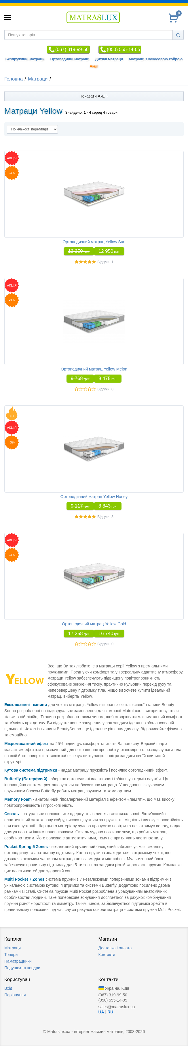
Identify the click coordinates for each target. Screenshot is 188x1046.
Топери (11, 954)
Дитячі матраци (109, 59)
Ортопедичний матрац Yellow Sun (94, 241)
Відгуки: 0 (105, 389)
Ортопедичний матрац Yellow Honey (94, 496)
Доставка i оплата (115, 948)
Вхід (8, 988)
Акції (94, 66)
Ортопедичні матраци (70, 59)
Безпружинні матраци (25, 59)
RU (110, 1012)
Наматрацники (18, 961)
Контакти (106, 954)
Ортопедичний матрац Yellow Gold (94, 624)
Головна (13, 79)
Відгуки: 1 (105, 262)
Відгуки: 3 (105, 517)
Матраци (38, 79)
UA (101, 1012)
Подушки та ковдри (22, 967)
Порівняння (15, 995)
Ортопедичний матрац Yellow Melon (94, 369)
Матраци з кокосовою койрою (156, 59)
